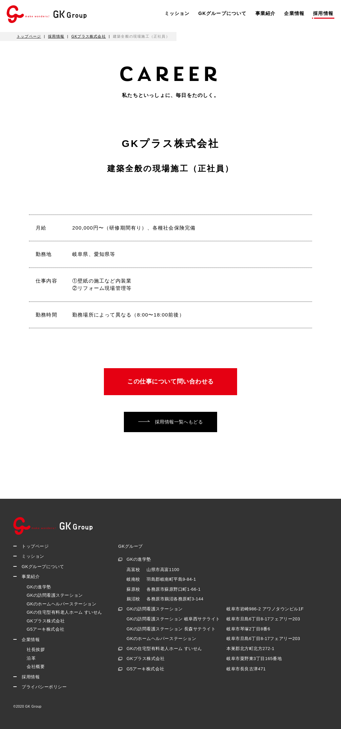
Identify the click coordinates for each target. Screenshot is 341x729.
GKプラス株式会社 (46, 620)
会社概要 (36, 666)
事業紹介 (265, 13)
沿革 (31, 658)
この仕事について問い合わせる (170, 381)
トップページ (35, 546)
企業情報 (294, 13)
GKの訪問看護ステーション (55, 595)
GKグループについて (222, 13)
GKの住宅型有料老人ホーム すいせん (64, 612)
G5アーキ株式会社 (45, 629)
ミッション (177, 13)
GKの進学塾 (39, 586)
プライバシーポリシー (44, 687)
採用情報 (323, 13)
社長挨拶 (36, 649)
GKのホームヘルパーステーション (61, 603)
